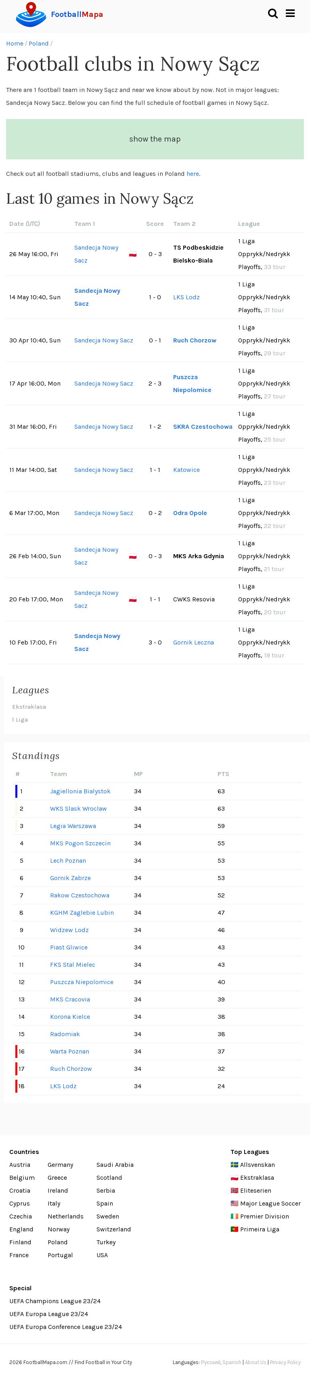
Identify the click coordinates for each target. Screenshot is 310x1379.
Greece (57, 1177)
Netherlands (66, 1216)
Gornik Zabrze (70, 878)
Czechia (20, 1216)
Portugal (60, 1255)
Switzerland (113, 1229)
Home (14, 43)
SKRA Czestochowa (202, 426)
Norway (58, 1229)
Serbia (105, 1190)
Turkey (105, 1242)
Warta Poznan (69, 1051)
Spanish (231, 1362)
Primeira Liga (259, 1229)
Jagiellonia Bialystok (80, 791)
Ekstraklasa (29, 706)
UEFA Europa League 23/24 (48, 1314)
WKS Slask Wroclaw (78, 808)
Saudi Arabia (115, 1164)
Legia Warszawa (73, 826)
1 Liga (20, 719)
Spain (104, 1203)
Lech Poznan (68, 860)
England (21, 1229)
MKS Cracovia (70, 999)
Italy (54, 1203)
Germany (60, 1164)
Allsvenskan (257, 1164)
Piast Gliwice (69, 947)
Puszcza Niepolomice (192, 383)
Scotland (109, 1177)
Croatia (19, 1190)
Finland (20, 1242)
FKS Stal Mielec (72, 964)
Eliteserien (255, 1190)
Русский (210, 1362)
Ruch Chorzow (194, 340)
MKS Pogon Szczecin (80, 843)
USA (102, 1255)
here (192, 173)
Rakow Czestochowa (79, 895)
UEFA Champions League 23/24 (55, 1301)
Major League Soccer (270, 1203)
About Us (255, 1362)
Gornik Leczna (193, 642)
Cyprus (19, 1203)
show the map (155, 139)
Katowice (186, 470)
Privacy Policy (285, 1362)
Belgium (22, 1177)
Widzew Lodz (69, 930)
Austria (19, 1164)
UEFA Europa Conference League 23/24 (65, 1327)
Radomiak (65, 1034)
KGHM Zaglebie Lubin (82, 912)
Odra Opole (190, 513)
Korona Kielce (70, 1016)
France (19, 1255)
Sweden (107, 1216)
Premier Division (264, 1216)
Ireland (58, 1190)
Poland (39, 43)
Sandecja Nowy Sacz (96, 254)
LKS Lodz (186, 297)
